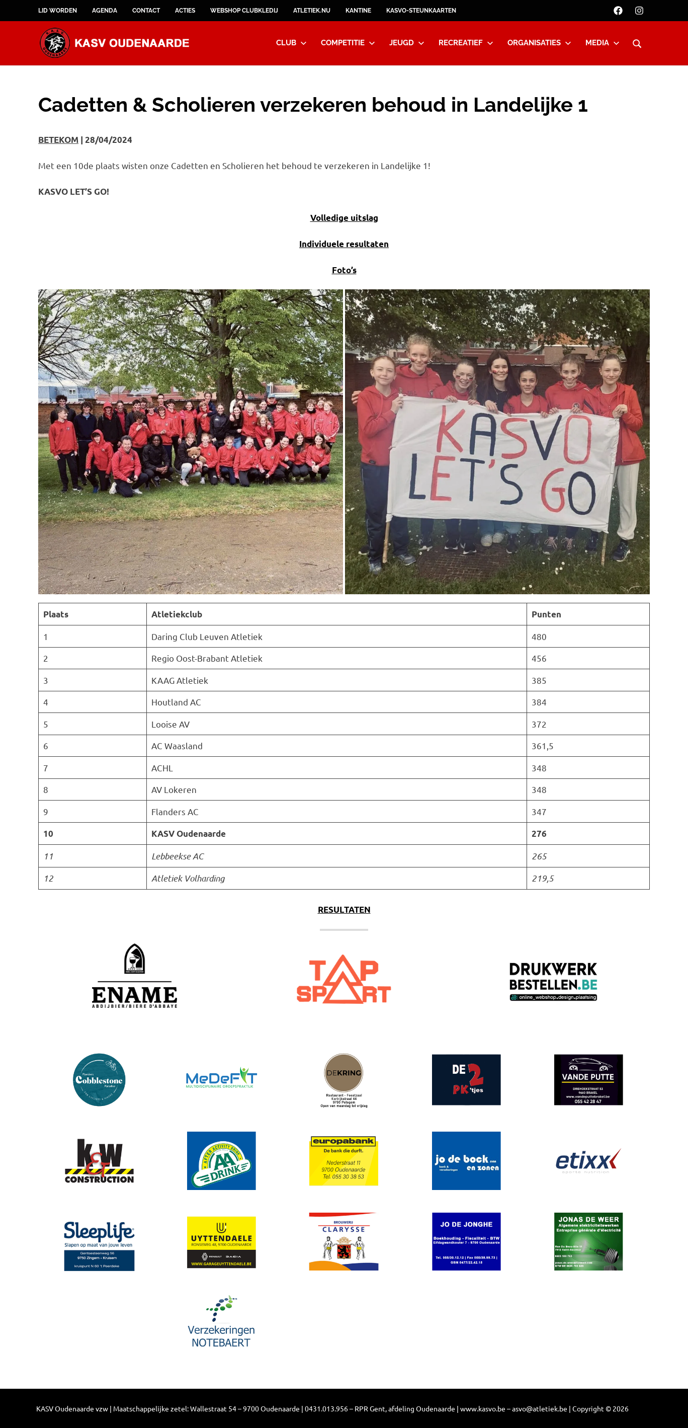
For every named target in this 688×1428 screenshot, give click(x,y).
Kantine (358, 10)
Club (291, 42)
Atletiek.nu (311, 10)
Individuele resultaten (344, 244)
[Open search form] (637, 42)
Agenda (104, 10)
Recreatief (466, 42)
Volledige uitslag (344, 217)
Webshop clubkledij (244, 10)
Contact (146, 10)
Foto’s (344, 270)
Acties (185, 10)
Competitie (348, 42)
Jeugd (406, 42)
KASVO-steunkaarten (421, 10)
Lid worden (57, 10)
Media (602, 42)
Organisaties (539, 42)
